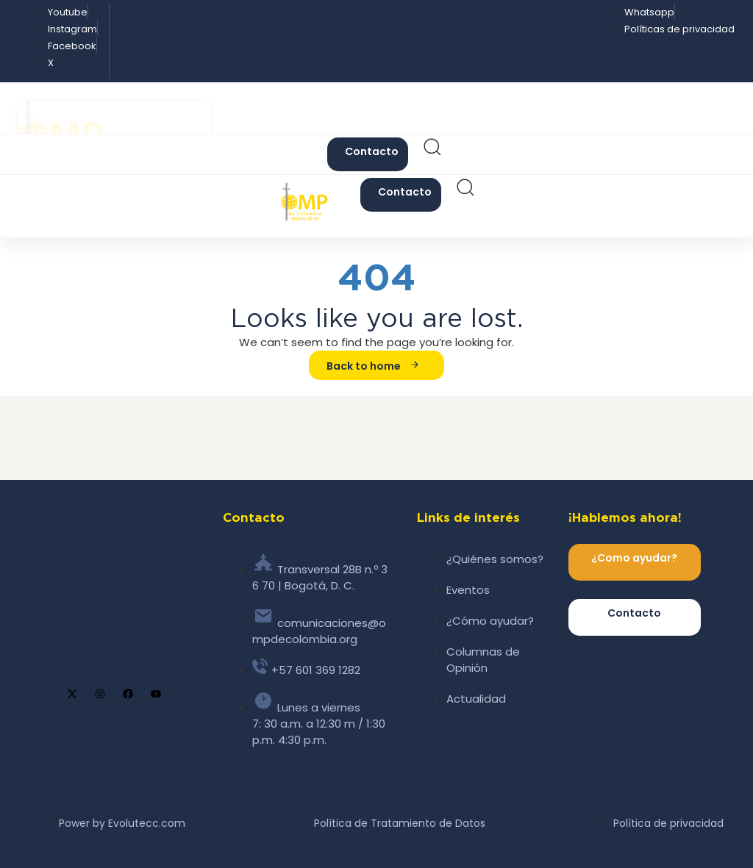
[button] (431, 151)
